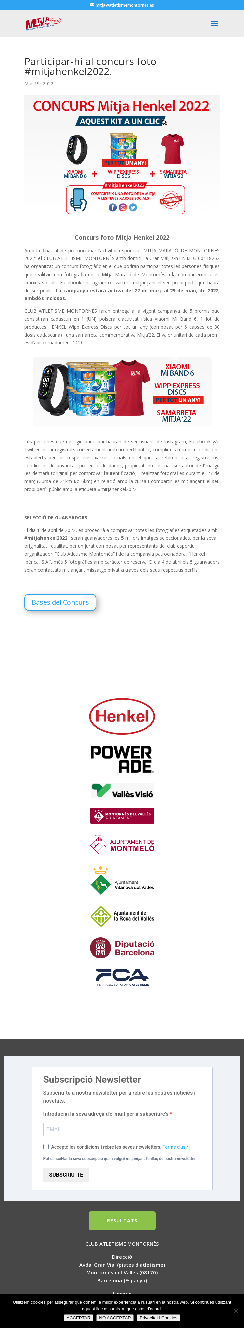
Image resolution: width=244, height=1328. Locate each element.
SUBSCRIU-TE (66, 1175)
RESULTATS (122, 1220)
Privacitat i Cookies (158, 1317)
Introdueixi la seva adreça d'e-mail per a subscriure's (106, 1114)
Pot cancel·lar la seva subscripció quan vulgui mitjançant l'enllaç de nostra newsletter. (120, 1158)
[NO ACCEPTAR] (235, 1311)
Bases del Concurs (60, 602)
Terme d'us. (175, 1147)
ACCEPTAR (79, 1317)
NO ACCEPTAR (115, 1317)
